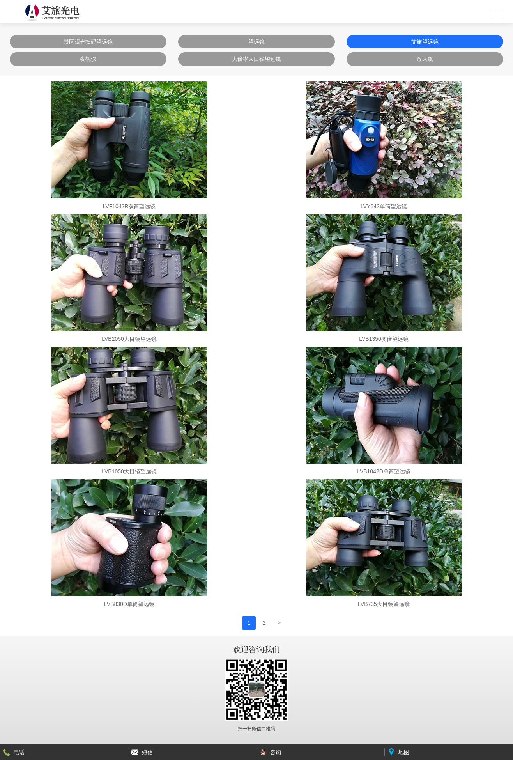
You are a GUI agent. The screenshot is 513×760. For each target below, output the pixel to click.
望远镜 (256, 42)
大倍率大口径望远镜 (256, 59)
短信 (147, 752)
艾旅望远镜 (425, 42)
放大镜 (425, 59)
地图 (403, 752)
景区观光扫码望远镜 (88, 42)
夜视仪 (88, 59)
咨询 (275, 752)
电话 (19, 752)
